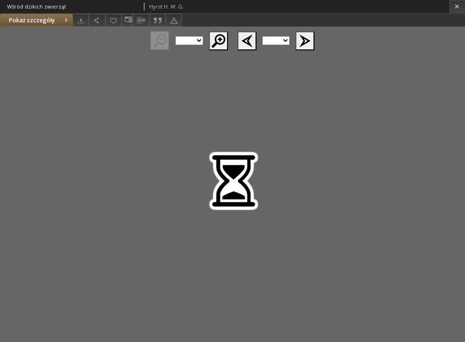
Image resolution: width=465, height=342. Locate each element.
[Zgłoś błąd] (174, 20)
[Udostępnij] (97, 20)
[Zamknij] (457, 6)
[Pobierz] (81, 20)
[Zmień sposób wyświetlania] (127, 20)
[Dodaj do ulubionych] (113, 20)
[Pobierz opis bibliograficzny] (141, 20)
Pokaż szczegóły (39, 20)
